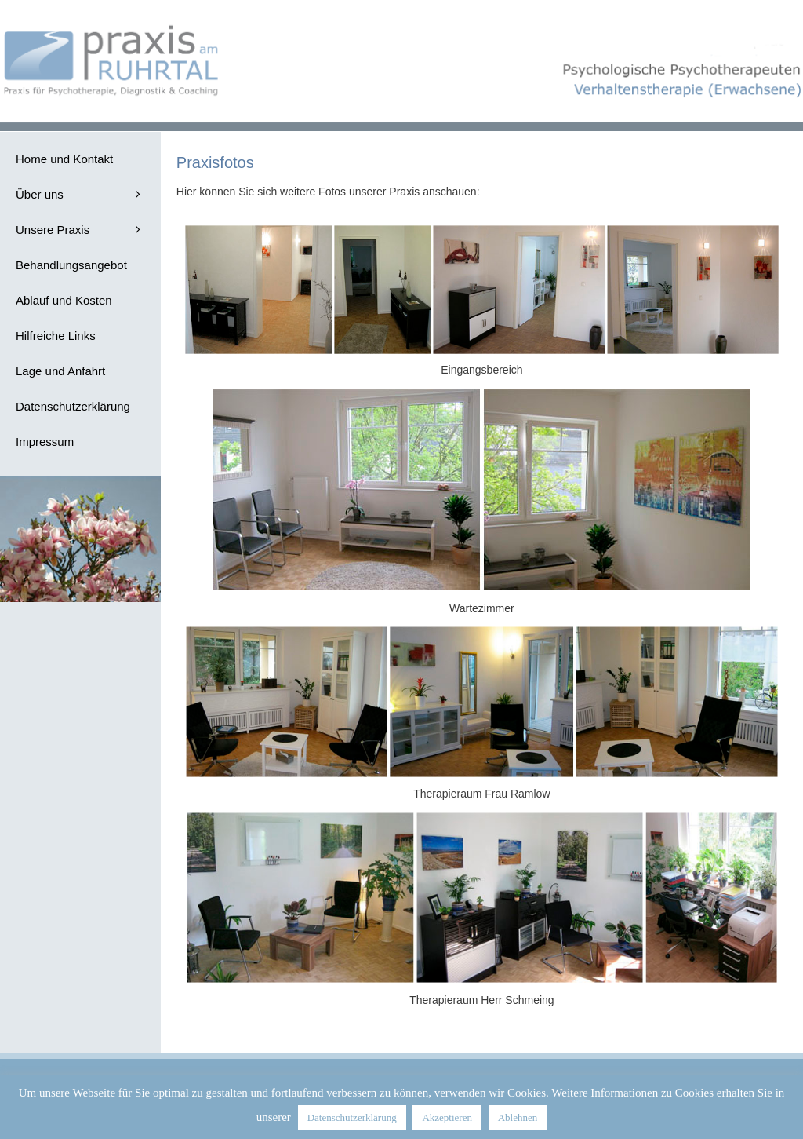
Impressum (45, 441)
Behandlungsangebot (71, 265)
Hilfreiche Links (56, 335)
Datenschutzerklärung (73, 406)
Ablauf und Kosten (64, 300)
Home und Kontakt (64, 159)
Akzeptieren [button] (447, 1117)
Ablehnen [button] (518, 1117)
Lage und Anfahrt (60, 371)
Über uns (88, 194)
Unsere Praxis (88, 229)
